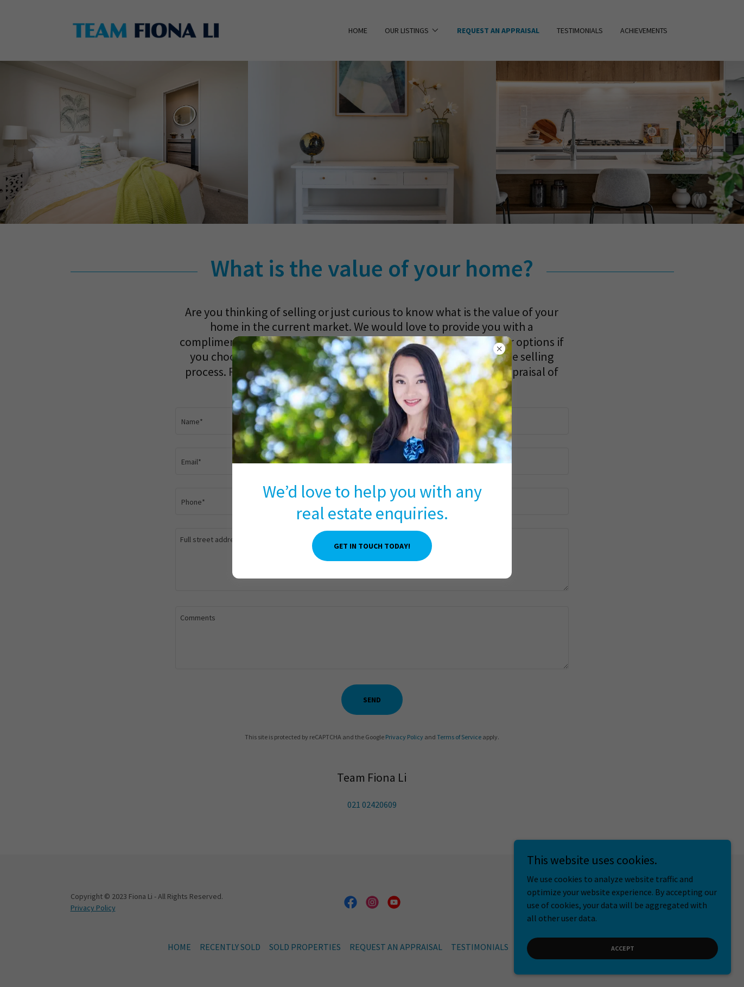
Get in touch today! (372, 546)
